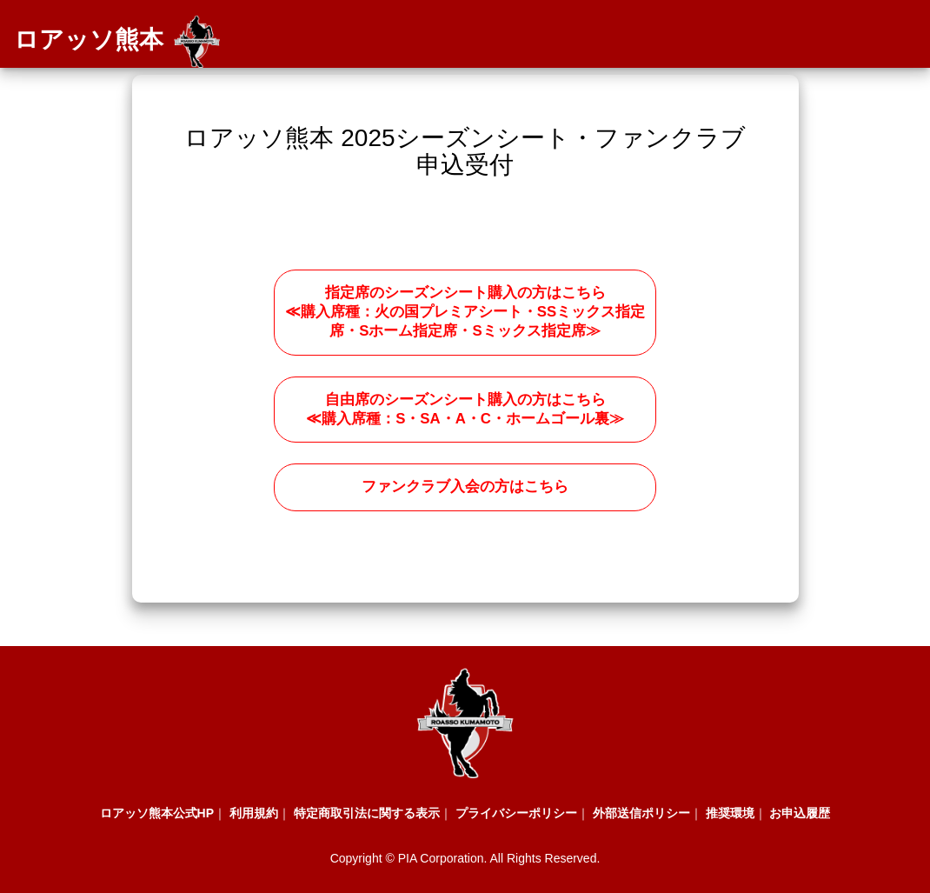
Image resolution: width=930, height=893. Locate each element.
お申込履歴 (799, 813)
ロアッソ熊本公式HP (157, 813)
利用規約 (253, 813)
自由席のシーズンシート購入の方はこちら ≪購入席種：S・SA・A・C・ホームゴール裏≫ (465, 409)
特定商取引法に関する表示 (367, 813)
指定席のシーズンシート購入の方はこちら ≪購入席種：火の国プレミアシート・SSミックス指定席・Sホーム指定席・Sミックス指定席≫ (465, 312)
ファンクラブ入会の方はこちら (465, 486)
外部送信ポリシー (641, 813)
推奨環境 (730, 813)
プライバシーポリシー (516, 813)
